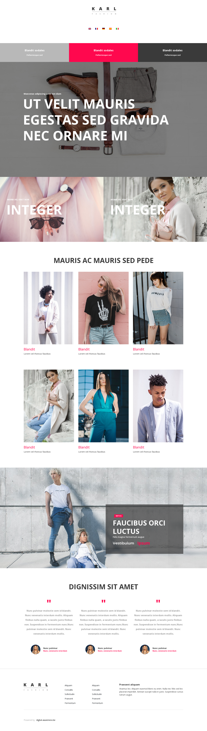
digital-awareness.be (45, 720)
